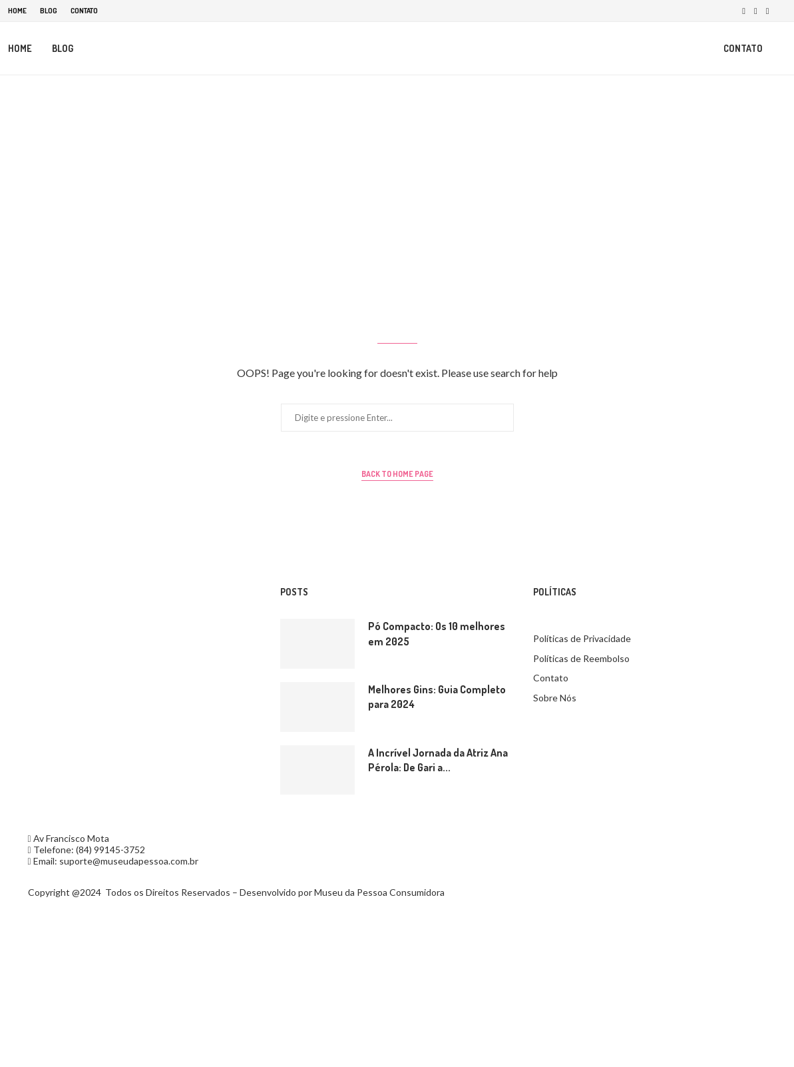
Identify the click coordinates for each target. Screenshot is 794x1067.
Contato (84, 10)
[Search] (780, 48)
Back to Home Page (397, 475)
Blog (48, 10)
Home (17, 10)
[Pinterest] (767, 10)
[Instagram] (755, 10)
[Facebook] (743, 10)
